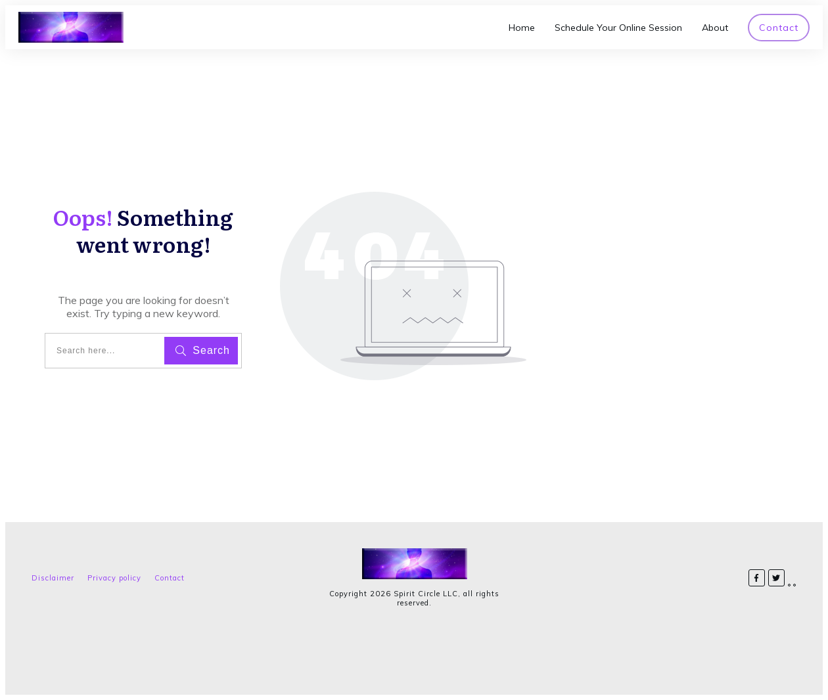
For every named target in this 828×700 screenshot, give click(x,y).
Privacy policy (114, 577)
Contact (169, 577)
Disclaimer (53, 577)
